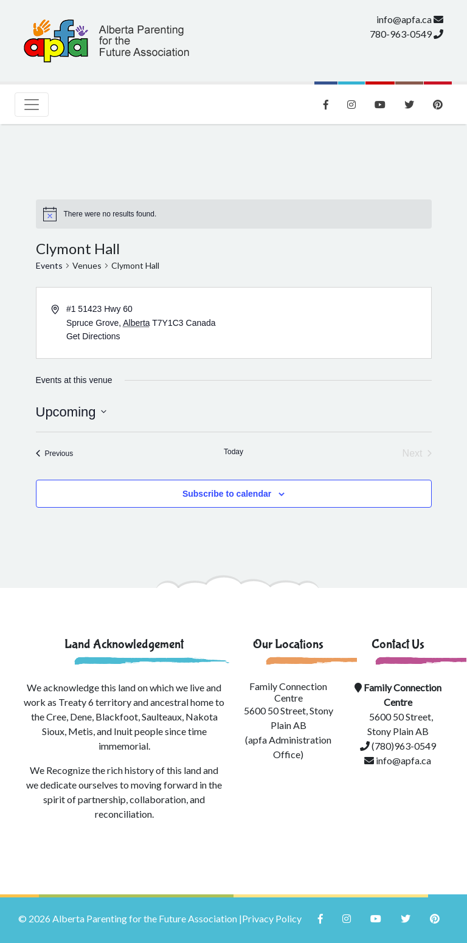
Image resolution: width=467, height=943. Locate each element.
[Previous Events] (55, 453)
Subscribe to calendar (226, 494)
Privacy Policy (272, 918)
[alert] (110, 214)
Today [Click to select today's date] (233, 451)
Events (49, 265)
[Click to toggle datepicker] (71, 412)
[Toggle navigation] (32, 104)
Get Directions (93, 336)
